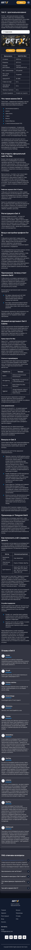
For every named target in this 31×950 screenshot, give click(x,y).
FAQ (17, 919)
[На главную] (15, 901)
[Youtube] (15, 937)
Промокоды (19, 913)
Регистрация (5, 916)
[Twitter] (20, 937)
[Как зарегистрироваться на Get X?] (15, 860)
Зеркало (3, 913)
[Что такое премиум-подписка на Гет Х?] (15, 882)
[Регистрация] (21, 50)
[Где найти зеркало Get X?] (15, 888)
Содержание (8, 32)
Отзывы (18, 916)
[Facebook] (11, 937)
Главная (3, 910)
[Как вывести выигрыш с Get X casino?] (15, 876)
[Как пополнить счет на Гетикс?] (15, 871)
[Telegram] (6, 937)
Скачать (3, 922)
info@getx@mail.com (7, 931)
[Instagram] (24, 937)
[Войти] (10, 50)
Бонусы (18, 910)
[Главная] (4, 2)
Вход (2, 919)
